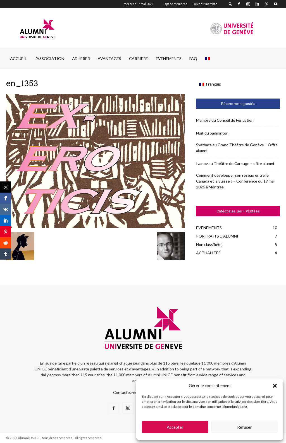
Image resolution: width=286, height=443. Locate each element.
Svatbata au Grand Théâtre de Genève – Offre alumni (237, 147)
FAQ (193, 58)
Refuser (244, 427)
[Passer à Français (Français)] (210, 84)
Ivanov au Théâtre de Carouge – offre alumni (235, 163)
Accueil (18, 58)
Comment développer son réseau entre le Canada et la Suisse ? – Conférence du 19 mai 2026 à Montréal (235, 181)
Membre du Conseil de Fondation (225, 120)
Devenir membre (205, 4)
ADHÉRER (81, 58)
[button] (275, 386)
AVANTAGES (109, 58)
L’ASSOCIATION (49, 58)
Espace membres (175, 4)
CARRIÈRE (138, 58)
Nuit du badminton (212, 133)
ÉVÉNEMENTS (169, 58)
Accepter (175, 427)
